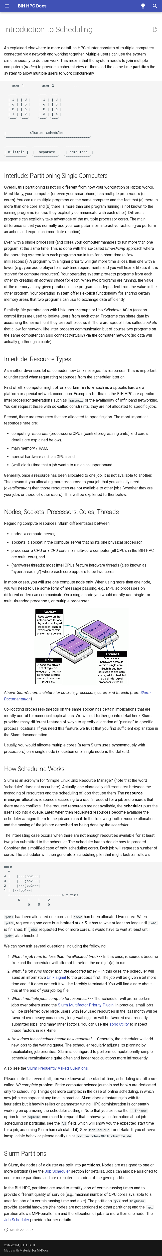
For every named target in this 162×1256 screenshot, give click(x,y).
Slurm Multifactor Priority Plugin (86, 1005)
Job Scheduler (57, 1171)
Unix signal (56, 977)
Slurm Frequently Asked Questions (57, 1068)
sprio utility (119, 1024)
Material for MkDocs (34, 1250)
